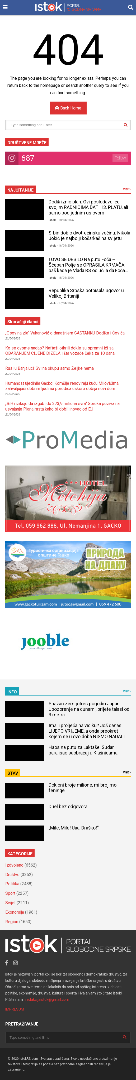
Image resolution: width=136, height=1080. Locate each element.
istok (52, 220)
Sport (10, 893)
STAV (12, 773)
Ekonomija (14, 912)
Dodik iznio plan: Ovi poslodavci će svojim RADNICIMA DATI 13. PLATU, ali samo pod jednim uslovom (88, 207)
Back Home (68, 108)
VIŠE (127, 189)
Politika (12, 883)
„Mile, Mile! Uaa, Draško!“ (74, 828)
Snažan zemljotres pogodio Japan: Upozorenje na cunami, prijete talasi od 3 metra (89, 709)
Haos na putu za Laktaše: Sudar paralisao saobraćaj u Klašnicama (83, 750)
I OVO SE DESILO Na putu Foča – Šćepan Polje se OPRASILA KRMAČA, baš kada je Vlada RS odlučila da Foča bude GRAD (87, 268)
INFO (12, 691)
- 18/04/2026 (65, 220)
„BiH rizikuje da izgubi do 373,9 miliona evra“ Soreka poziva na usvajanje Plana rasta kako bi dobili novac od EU (62, 406)
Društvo (12, 874)
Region (11, 921)
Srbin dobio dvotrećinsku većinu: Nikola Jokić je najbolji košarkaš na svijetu (89, 235)
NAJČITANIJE (20, 190)
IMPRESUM (14, 1009)
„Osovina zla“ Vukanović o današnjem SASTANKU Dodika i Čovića (65, 333)
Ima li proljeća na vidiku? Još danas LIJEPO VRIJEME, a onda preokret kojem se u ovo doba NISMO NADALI (87, 731)
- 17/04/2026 (65, 303)
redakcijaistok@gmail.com (47, 999)
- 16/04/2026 (65, 245)
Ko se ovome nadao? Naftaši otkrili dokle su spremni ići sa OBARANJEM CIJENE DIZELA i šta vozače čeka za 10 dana (60, 351)
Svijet (10, 902)
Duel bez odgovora (68, 806)
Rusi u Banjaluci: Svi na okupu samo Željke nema (49, 368)
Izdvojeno (14, 865)
